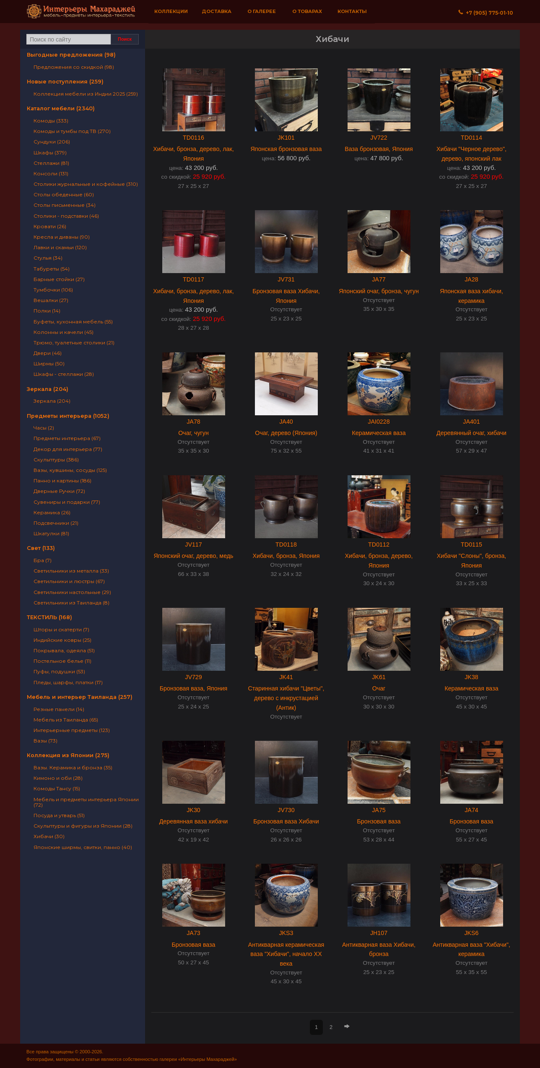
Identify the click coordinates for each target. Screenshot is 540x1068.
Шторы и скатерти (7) (61, 629)
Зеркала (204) (47, 389)
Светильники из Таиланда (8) (71, 602)
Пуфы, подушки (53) (59, 671)
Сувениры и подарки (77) (67, 502)
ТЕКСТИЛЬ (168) (49, 617)
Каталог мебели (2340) (61, 108)
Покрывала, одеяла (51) (64, 650)
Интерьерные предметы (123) (72, 730)
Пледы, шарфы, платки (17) (68, 682)
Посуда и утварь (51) (59, 815)
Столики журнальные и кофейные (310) (86, 184)
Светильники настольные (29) (72, 592)
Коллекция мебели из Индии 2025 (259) (86, 94)
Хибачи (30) (49, 836)
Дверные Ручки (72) (59, 491)
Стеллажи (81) (51, 163)
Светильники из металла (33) (71, 571)
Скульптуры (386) (56, 459)
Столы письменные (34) (65, 205)
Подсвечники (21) (56, 523)
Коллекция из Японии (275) (68, 755)
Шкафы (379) (50, 152)
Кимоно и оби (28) (58, 778)
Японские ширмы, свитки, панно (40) (83, 847)
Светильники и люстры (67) (69, 581)
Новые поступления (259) (65, 81)
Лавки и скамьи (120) (60, 247)
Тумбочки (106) (53, 290)
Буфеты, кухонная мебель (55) (73, 321)
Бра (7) (43, 560)
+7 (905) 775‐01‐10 (485, 13)
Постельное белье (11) (62, 661)
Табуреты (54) (52, 269)
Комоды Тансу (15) (57, 788)
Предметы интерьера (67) (67, 438)
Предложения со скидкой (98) (74, 67)
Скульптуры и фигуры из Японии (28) (83, 826)
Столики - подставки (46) (66, 216)
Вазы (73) (45, 740)
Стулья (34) (48, 258)
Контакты (352, 11)
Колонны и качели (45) (63, 332)
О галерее (261, 11)
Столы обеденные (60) (64, 194)
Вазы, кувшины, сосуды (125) (70, 470)
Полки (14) (47, 310)
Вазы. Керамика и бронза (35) (73, 767)
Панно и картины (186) (62, 480)
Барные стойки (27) (59, 279)
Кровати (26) (50, 226)
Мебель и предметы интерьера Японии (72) (86, 802)
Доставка (216, 11)
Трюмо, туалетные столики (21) (74, 342)
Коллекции (171, 11)
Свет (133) (41, 548)
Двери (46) (48, 353)
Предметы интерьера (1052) (68, 416)
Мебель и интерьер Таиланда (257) (79, 697)
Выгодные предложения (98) (71, 55)
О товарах (307, 11)
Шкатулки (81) (51, 533)
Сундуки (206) (52, 141)
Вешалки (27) (51, 300)
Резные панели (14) (59, 709)
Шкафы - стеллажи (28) (64, 374)
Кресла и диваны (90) (62, 237)
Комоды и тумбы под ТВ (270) (72, 131)
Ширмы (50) (49, 363)
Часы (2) (44, 428)
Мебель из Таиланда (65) (66, 719)
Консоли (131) (51, 173)
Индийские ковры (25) (62, 640)
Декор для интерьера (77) (68, 449)
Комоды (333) (51, 120)
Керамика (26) (52, 512)
